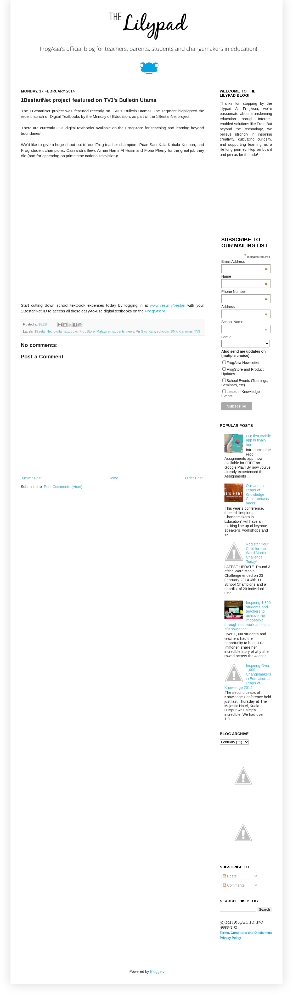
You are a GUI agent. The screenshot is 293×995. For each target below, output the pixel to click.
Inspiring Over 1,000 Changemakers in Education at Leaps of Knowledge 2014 (248, 677)
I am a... (228, 337)
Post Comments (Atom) (63, 487)
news (130, 331)
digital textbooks (65, 331)
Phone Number (244, 291)
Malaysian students (111, 331)
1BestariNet (43, 331)
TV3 (197, 331)
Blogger (156, 971)
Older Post (194, 478)
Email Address (244, 261)
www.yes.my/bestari (167, 305)
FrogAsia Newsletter (243, 362)
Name (244, 276)
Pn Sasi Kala (145, 331)
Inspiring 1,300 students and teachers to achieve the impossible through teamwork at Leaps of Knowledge (247, 616)
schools (163, 331)
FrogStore (87, 331)
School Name (244, 322)
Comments (234, 885)
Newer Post (32, 478)
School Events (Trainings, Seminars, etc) (244, 383)
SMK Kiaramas (182, 331)
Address (244, 307)
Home (113, 478)
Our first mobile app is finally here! (258, 440)
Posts (230, 876)
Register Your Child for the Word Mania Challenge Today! (257, 553)
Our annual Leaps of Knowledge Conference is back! (257, 494)
